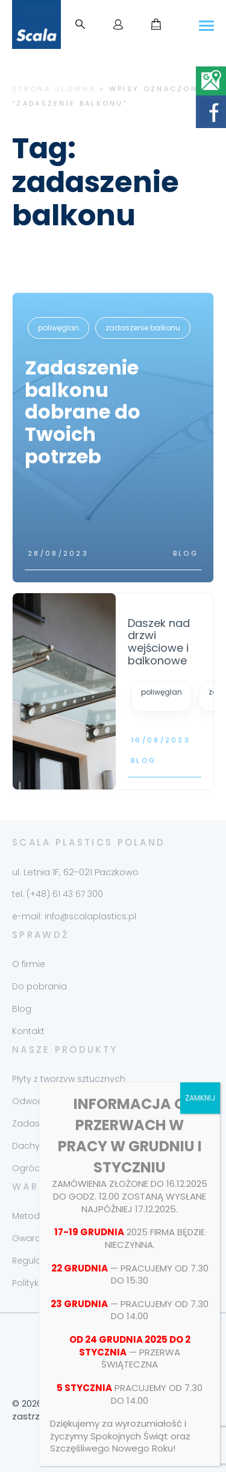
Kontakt (28, 1031)
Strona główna (54, 89)
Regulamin (35, 1261)
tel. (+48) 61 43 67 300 (57, 894)
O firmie (28, 964)
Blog (185, 553)
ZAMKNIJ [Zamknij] (200, 1098)
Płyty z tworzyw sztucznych (68, 1079)
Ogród (26, 1168)
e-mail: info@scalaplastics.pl (74, 916)
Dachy (26, 1146)
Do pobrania (39, 986)
